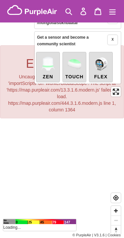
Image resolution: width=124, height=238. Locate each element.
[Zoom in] (116, 211)
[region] (62, 119)
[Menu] (112, 11)
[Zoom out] (116, 220)
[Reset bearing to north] (116, 230)
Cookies (114, 235)
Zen (48, 60)
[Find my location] (116, 198)
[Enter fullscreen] (116, 84)
